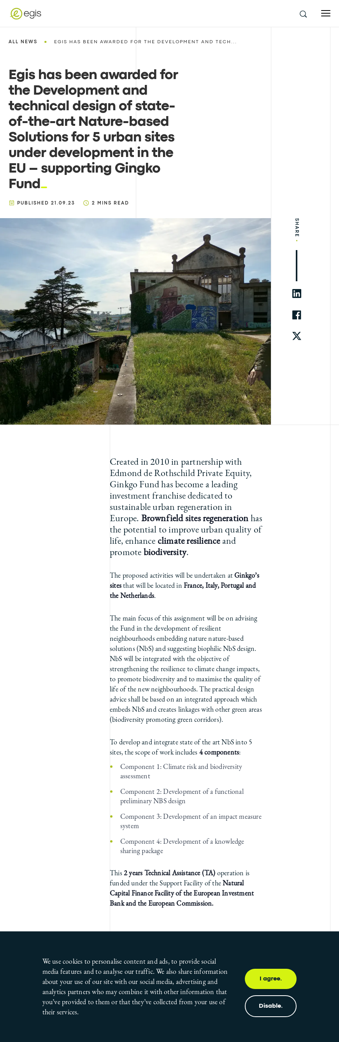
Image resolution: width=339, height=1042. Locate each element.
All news (23, 42)
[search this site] (303, 13)
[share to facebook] (296, 314)
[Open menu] (325, 13)
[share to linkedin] (296, 293)
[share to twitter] (296, 336)
